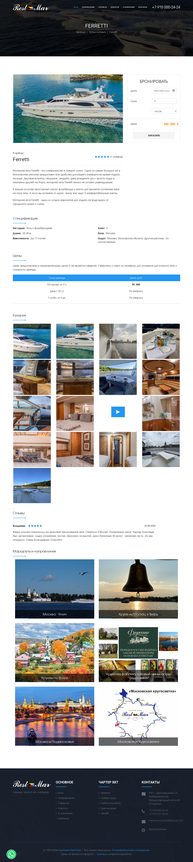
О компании (128, 7)
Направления (88, 7)
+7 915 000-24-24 (158, 810)
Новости (115, 7)
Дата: (134, 90)
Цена (134, 123)
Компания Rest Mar (69, 850)
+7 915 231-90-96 (158, 813)
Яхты (76, 7)
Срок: (134, 101)
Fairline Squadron (111, 803)
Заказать (154, 135)
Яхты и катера (97, 32)
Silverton (105, 792)
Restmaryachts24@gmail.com (166, 820)
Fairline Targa (108, 797)
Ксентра (102, 854)
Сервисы (102, 7)
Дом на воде (108, 808)
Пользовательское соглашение (130, 850)
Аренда (81, 32)
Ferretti (105, 813)
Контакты (142, 7)
